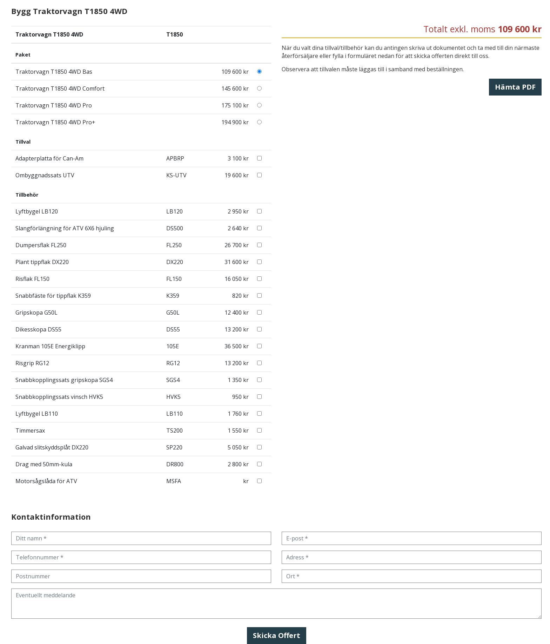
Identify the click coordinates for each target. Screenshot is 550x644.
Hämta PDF (515, 87)
